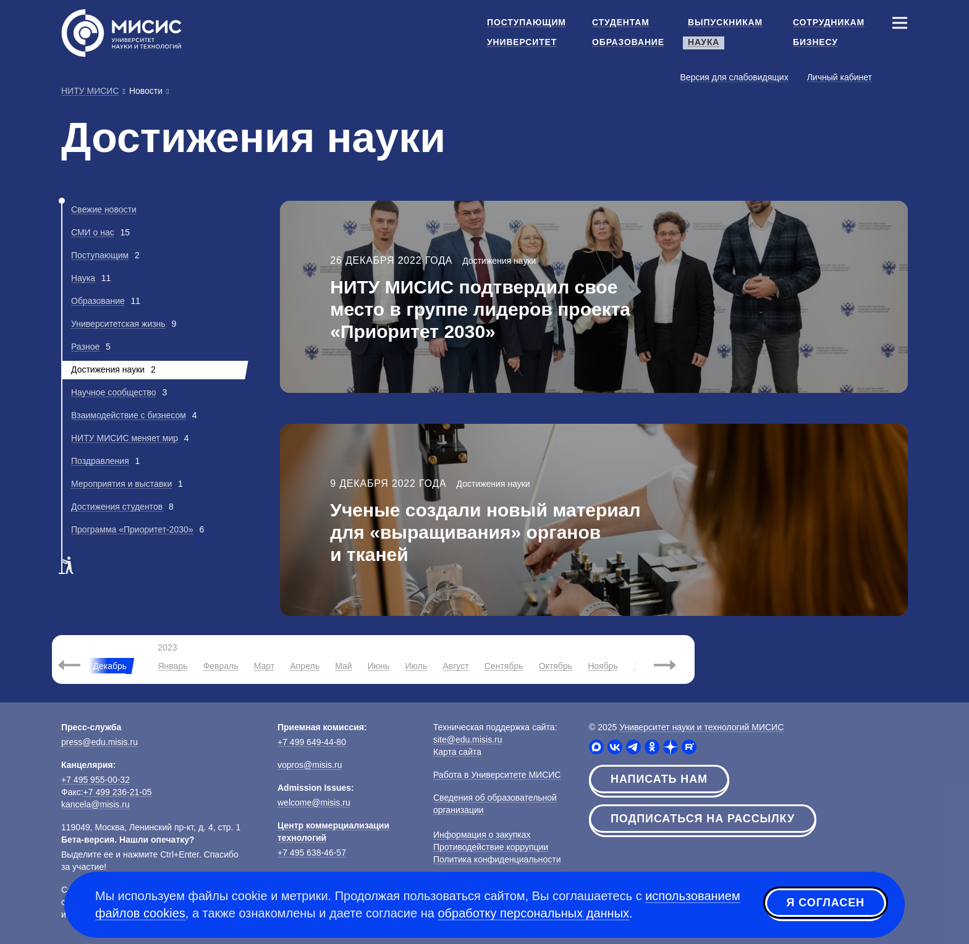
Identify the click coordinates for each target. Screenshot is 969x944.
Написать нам (659, 779)
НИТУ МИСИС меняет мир (124, 438)
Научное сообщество (113, 392)
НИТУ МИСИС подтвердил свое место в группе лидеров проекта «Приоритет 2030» (480, 309)
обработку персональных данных (533, 913)
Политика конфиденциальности (497, 859)
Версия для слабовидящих (734, 77)
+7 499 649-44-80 (311, 742)
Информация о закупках (482, 835)
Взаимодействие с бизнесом (128, 415)
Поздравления (100, 461)
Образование (98, 301)
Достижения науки (499, 261)
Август (455, 666)
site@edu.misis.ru (467, 739)
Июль (416, 666)
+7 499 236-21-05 (117, 792)
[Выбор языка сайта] (899, 76)
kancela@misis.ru (95, 804)
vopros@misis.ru (309, 765)
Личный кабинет (839, 77)
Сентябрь (504, 666)
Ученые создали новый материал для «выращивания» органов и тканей (485, 532)
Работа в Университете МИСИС (497, 775)
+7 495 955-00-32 (95, 780)
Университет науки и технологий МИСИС (701, 727)
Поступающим (100, 255)
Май (343, 666)
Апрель (304, 666)
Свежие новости (104, 209)
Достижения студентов (117, 507)
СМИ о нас (92, 232)
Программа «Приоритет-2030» (132, 529)
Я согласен (826, 902)
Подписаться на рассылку (703, 818)
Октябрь (555, 666)
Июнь (379, 666)
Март (264, 666)
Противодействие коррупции (490, 847)
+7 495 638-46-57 (311, 853)
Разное (85, 347)
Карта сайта (457, 752)
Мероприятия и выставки (121, 484)
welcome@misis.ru (313, 802)
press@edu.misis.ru (99, 742)
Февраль (221, 666)
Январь (172, 666)
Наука (83, 278)
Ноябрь (603, 666)
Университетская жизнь (118, 324)
